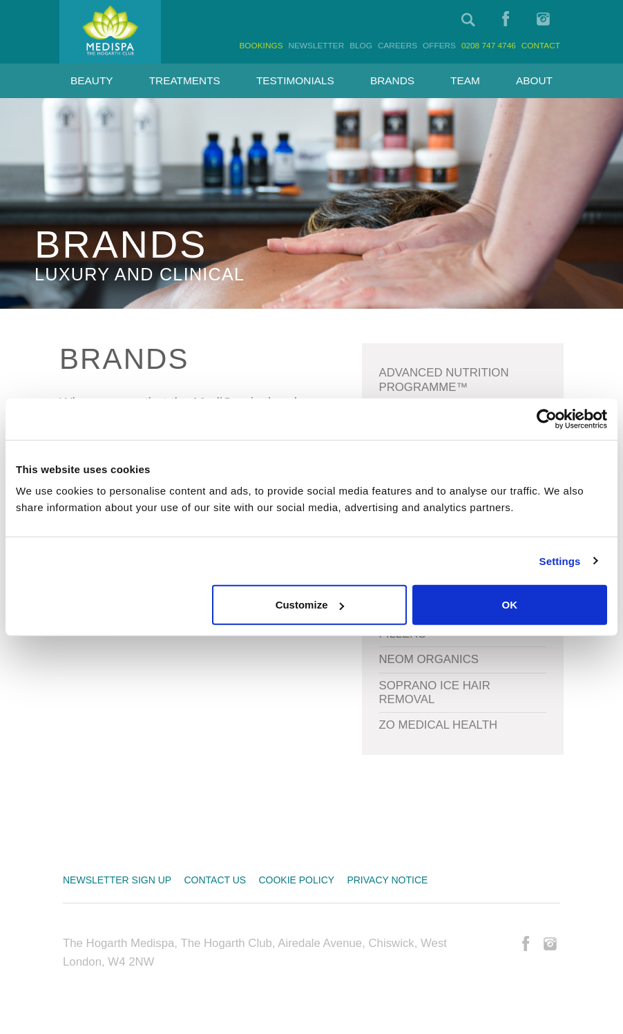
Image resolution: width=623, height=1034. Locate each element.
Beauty (91, 80)
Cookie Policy (296, 879)
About (534, 80)
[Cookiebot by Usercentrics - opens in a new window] (546, 418)
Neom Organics (429, 659)
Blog (360, 45)
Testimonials (295, 80)
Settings (560, 560)
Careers (397, 45)
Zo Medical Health (438, 724)
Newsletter (316, 45)
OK (510, 605)
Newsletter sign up (117, 879)
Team (465, 80)
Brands (392, 80)
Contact (540, 45)
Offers (439, 45)
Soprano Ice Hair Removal (434, 692)
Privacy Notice (387, 879)
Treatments (184, 80)
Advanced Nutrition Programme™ (444, 379)
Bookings (260, 45)
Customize (310, 605)
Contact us (215, 879)
